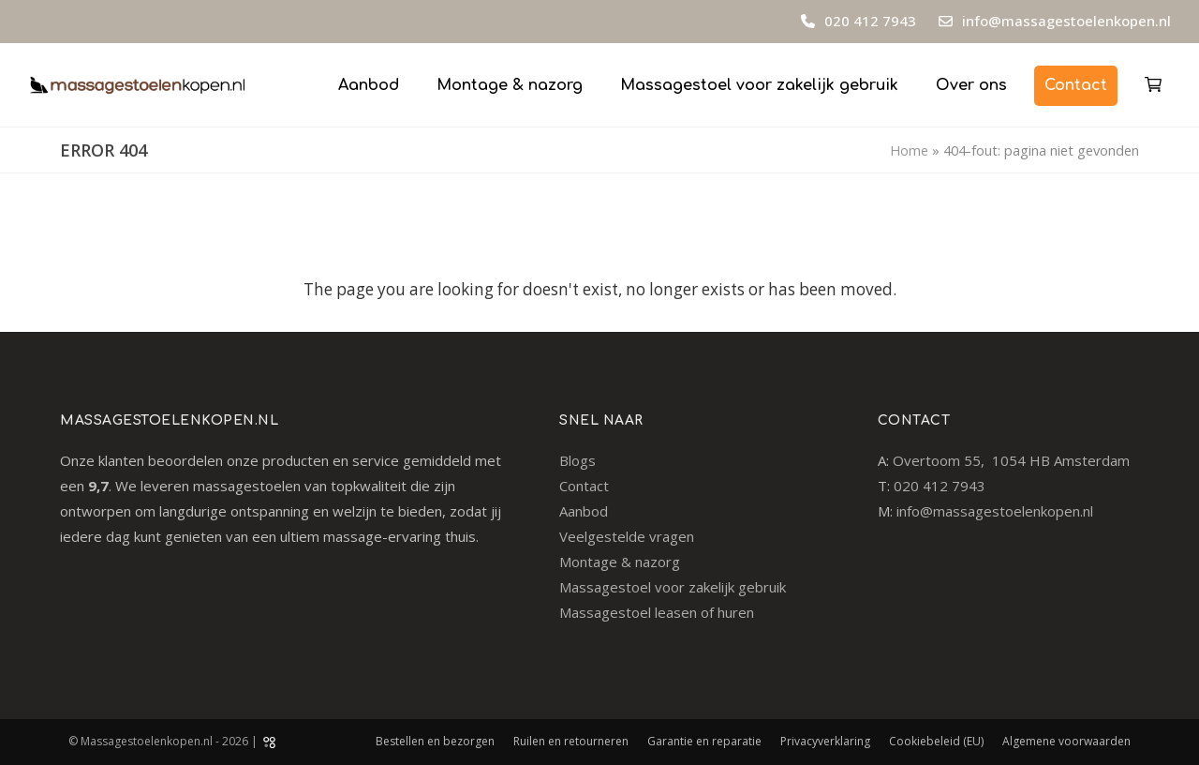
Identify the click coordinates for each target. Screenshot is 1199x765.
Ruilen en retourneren (571, 741)
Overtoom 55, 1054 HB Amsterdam (1011, 460)
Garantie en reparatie (704, 741)
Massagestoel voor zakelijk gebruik (672, 587)
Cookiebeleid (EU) (936, 741)
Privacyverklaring (825, 741)
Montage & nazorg (619, 561)
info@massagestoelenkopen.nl (1066, 20)
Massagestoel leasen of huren (656, 612)
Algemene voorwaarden (1066, 741)
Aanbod (583, 511)
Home (909, 150)
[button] (1153, 84)
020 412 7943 (868, 20)
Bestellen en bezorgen (435, 741)
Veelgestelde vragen (626, 536)
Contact (584, 485)
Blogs (577, 460)
